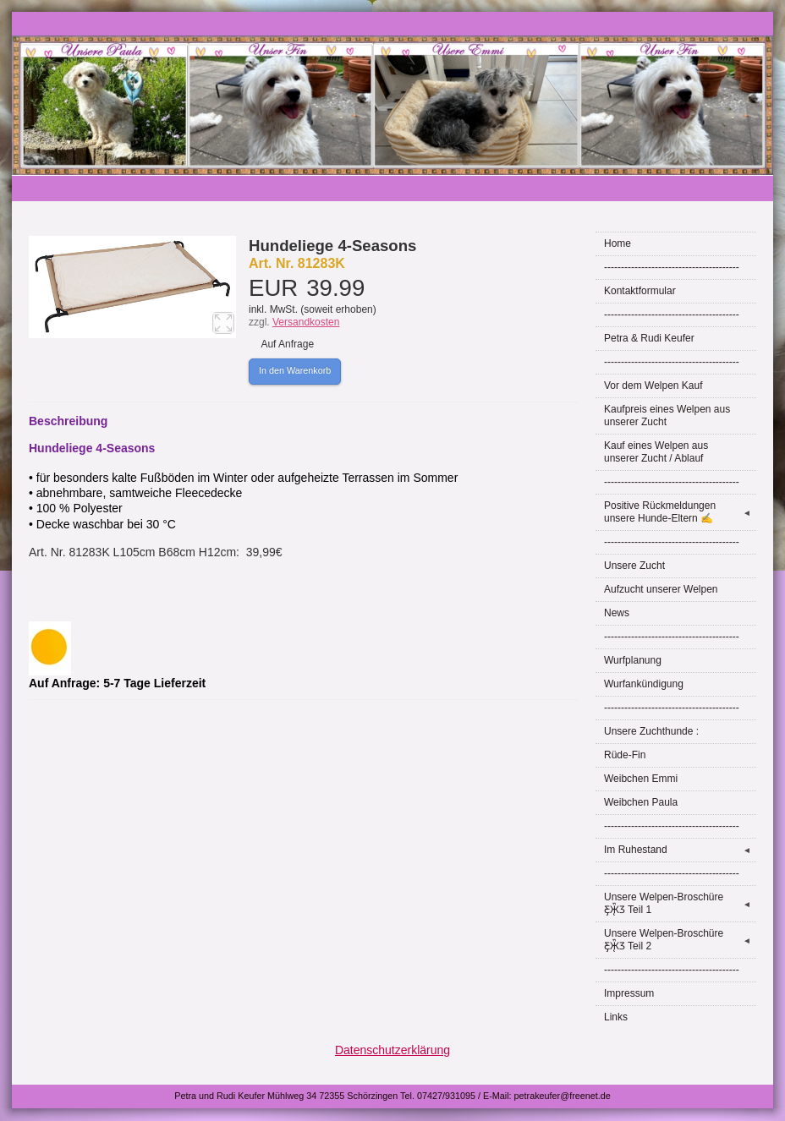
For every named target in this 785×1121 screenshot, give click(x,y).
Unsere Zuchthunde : (651, 731)
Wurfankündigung (643, 684)
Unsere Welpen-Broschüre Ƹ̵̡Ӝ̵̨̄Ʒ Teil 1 (680, 903)
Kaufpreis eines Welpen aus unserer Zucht (667, 415)
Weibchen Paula (641, 802)
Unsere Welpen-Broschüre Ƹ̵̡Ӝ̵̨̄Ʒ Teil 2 (680, 939)
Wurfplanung (632, 660)
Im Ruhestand (680, 850)
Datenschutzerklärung (392, 1050)
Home (617, 243)
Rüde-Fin (624, 755)
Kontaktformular (640, 291)
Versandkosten (305, 322)
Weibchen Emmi (641, 779)
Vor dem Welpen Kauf (653, 385)
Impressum (629, 993)
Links (616, 1017)
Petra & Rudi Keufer (649, 338)
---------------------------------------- (671, 267)
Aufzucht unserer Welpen (661, 589)
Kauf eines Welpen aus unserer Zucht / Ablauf (656, 452)
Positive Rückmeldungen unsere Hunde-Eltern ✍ (680, 512)
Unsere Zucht (634, 565)
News (616, 613)
